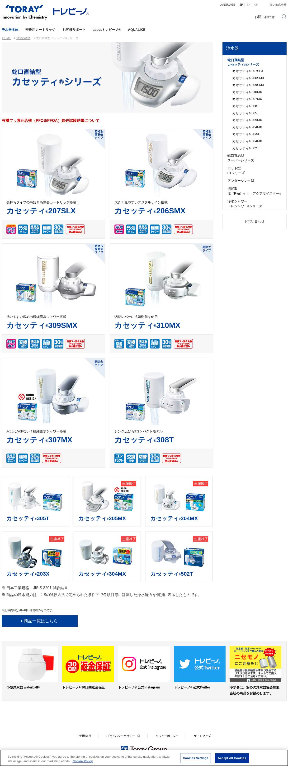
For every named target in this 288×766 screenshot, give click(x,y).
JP (241, 4)
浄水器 (232, 48)
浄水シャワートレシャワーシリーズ (245, 203)
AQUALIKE (136, 30)
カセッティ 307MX (247, 99)
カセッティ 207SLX (247, 71)
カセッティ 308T (245, 106)
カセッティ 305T (245, 113)
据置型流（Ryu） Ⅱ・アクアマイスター (254, 191)
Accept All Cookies (232, 758)
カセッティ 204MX (247, 127)
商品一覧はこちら (41, 620)
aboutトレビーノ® (107, 30)
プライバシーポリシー (121, 736)
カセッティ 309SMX (248, 85)
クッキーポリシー (167, 736)
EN (248, 4)
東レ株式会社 (278, 4)
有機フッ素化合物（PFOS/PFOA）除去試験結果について (50, 121)
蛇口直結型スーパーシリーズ (240, 158)
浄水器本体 (10, 30)
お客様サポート (74, 30)
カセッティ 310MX (247, 92)
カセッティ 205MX (247, 120)
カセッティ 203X (245, 134)
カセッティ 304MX (247, 141)
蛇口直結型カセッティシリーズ (243, 62)
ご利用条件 (84, 736)
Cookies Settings (195, 758)
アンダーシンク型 (240, 181)
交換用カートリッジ (40, 30)
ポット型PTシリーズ (236, 170)
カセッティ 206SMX (248, 78)
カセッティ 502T (245, 148)
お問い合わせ (265, 17)
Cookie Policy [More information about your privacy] (83, 761)
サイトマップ (202, 736)
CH (256, 4)
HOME (6, 38)
